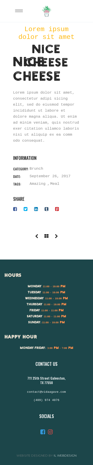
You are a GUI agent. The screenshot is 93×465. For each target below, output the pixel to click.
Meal (54, 183)
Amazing (37, 183)
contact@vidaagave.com (46, 392)
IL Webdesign (65, 455)
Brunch (36, 168)
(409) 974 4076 (46, 400)
